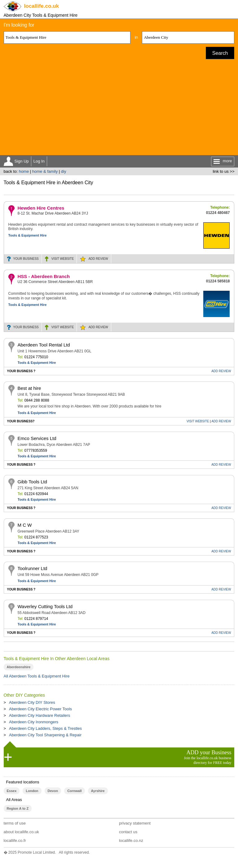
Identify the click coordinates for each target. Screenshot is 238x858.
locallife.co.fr (15, 840)
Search (220, 53)
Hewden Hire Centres (41, 208)
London (32, 791)
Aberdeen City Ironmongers (33, 722)
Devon (53, 791)
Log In (39, 161)
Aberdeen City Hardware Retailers (39, 715)
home (24, 171)
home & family (45, 171)
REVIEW (98, 258)
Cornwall (74, 791)
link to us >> (223, 171)
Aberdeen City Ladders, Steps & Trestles (45, 728)
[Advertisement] (119, 108)
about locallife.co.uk (21, 832)
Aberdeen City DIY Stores (32, 702)
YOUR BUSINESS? (21, 421)
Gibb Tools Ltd (32, 481)
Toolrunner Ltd (32, 568)
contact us (128, 832)
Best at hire (29, 388)
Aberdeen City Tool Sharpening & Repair (45, 735)
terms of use (15, 823)
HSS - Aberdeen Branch (44, 276)
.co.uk (41, 6)
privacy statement (135, 823)
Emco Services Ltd (37, 438)
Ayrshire (98, 791)
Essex (12, 791)
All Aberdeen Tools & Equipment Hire (37, 676)
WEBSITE (62, 258)
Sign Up (22, 161)
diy (63, 171)
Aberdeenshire (19, 667)
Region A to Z (18, 808)
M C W (25, 525)
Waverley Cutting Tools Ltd (45, 606)
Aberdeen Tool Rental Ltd (44, 344)
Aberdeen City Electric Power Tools (40, 709)
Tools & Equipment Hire (27, 235)
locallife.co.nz (131, 840)
